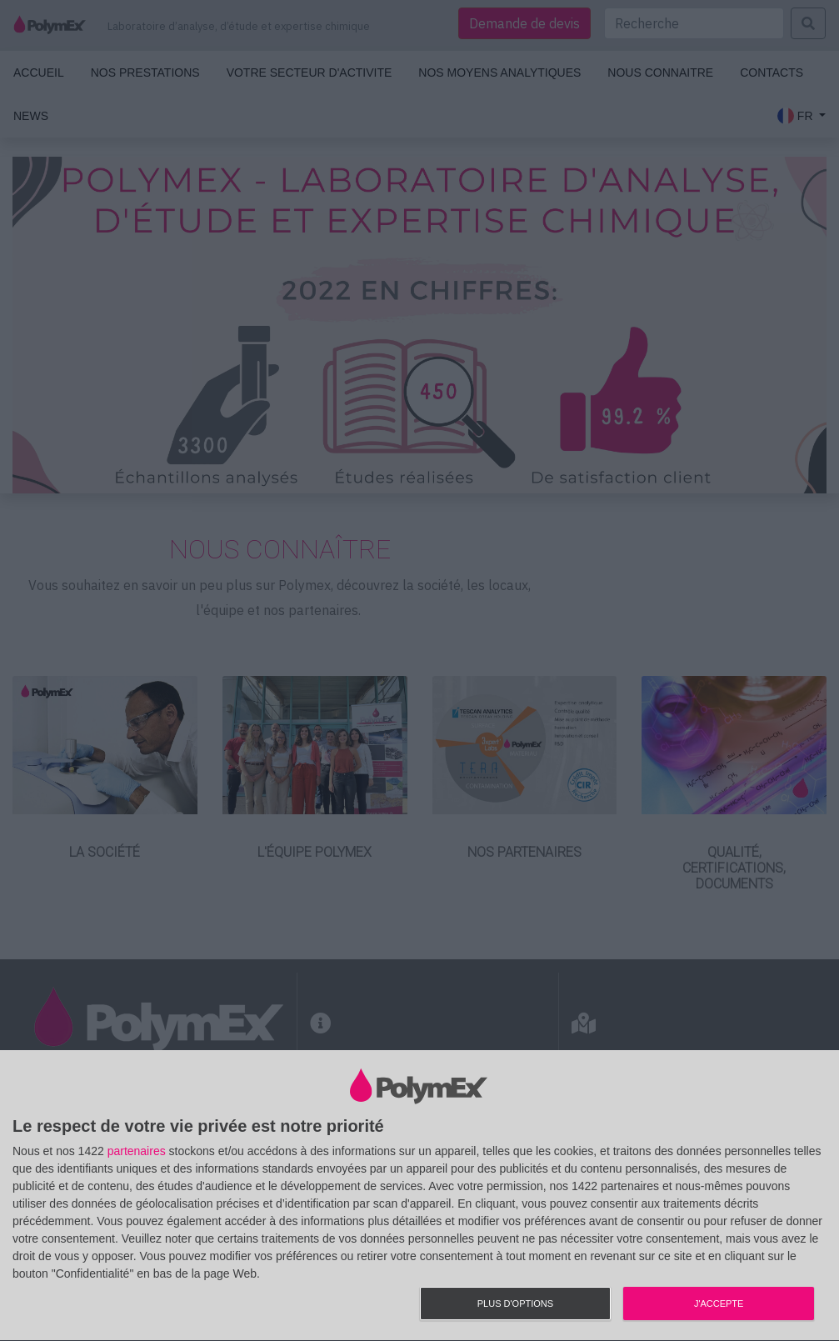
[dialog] (419, 1196)
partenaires (136, 1151)
